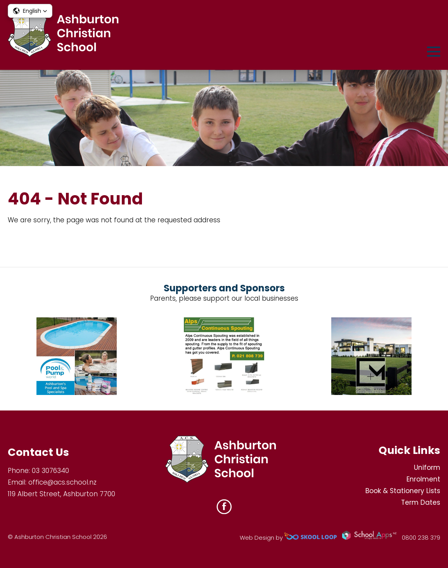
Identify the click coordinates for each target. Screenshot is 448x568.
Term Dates (420, 502)
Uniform (427, 467)
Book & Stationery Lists (402, 490)
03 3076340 (50, 470)
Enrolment (423, 479)
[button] (30, 10)
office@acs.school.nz (62, 482)
